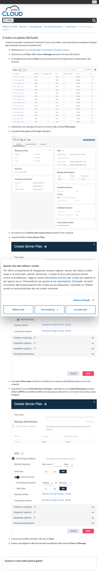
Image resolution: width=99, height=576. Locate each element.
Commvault (70, 26)
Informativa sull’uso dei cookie (61, 277)
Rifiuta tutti (18, 309)
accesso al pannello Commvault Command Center (46, 49)
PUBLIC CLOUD (9, 26)
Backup (23, 26)
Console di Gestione (53, 26)
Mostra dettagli (82, 300)
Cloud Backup (35, 26)
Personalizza (49, 309)
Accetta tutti (80, 309)
